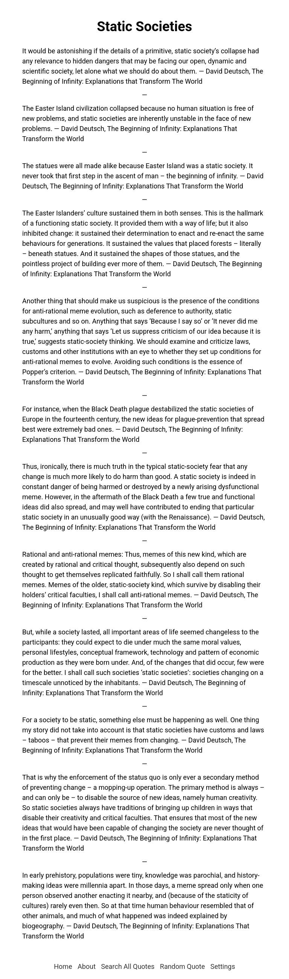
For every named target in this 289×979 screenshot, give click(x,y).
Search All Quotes (128, 966)
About (87, 966)
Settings (222, 966)
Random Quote (182, 966)
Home (63, 966)
